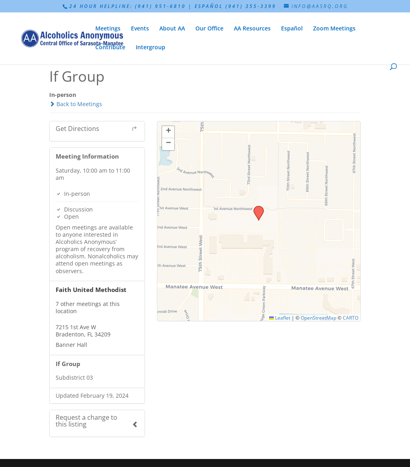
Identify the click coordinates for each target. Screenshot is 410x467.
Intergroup (150, 47)
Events (140, 29)
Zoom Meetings (334, 29)
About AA (172, 29)
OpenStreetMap (318, 317)
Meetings (108, 29)
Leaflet (279, 317)
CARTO (350, 317)
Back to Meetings (75, 104)
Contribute (110, 47)
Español (292, 29)
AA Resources (252, 29)
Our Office (209, 29)
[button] (255, 208)
